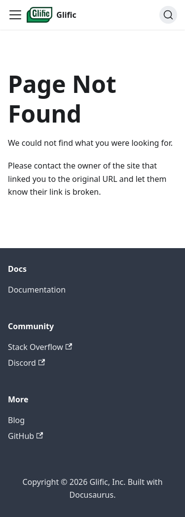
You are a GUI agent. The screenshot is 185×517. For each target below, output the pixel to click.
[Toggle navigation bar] (15, 14)
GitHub (25, 436)
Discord (26, 362)
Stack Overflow (40, 347)
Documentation (37, 289)
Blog (16, 420)
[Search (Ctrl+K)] (168, 15)
